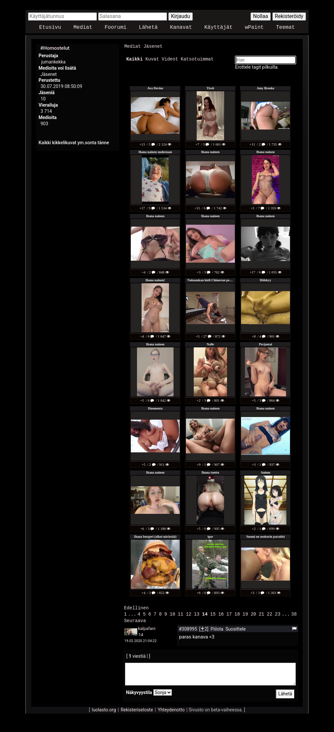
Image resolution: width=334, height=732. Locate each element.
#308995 (188, 627)
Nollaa (260, 16)
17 (229, 613)
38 (294, 613)
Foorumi (116, 28)
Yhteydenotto (171, 708)
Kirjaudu (180, 16)
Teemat (285, 28)
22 (269, 613)
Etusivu (50, 28)
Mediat (82, 28)
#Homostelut (54, 48)
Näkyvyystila (139, 691)
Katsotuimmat (197, 59)
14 (205, 613)
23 (278, 613)
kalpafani (146, 627)
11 (180, 613)
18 (237, 613)
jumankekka (53, 61)
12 (188, 613)
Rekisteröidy (289, 16)
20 (253, 613)
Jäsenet (153, 46)
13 (197, 613)
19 (245, 613)
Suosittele (235, 627)
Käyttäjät (218, 28)
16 (221, 613)
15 (213, 613)
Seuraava (135, 619)
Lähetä (148, 28)
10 (172, 613)
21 (261, 613)
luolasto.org (104, 708)
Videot (170, 59)
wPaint (254, 28)
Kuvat (152, 59)
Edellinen (136, 607)
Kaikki (134, 59)
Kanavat (181, 28)
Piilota (217, 627)
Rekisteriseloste (137, 708)
